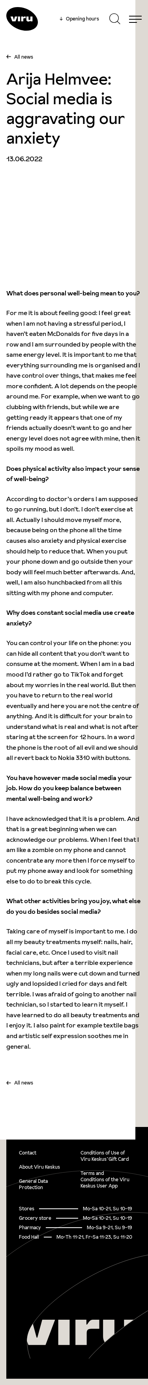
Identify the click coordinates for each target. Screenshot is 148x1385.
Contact (27, 1152)
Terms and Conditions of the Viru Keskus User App (105, 1179)
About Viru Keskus (39, 1167)
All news (23, 57)
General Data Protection (33, 1184)
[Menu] (135, 19)
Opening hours (79, 19)
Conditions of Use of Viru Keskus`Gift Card (105, 1155)
